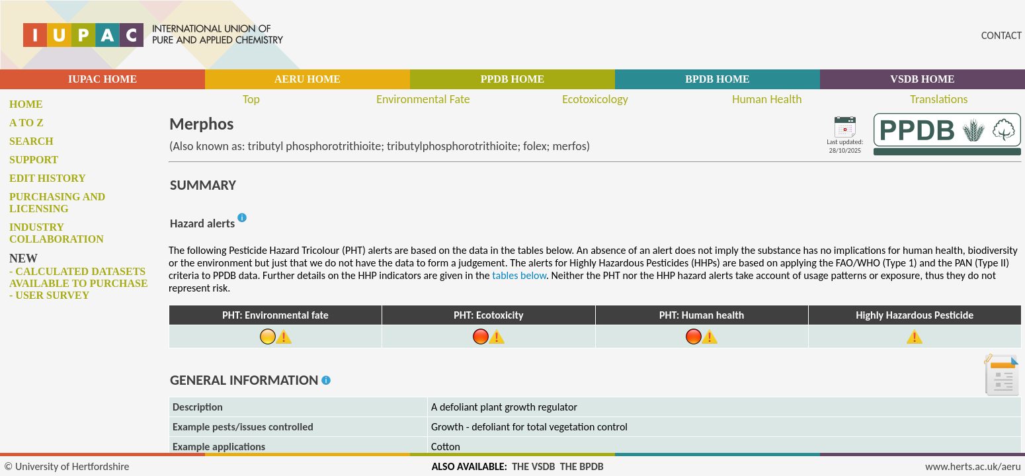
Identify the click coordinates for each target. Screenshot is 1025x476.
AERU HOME (307, 79)
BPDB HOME (717, 79)
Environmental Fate (423, 99)
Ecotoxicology (595, 99)
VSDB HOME (922, 79)
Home (26, 104)
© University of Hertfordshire (67, 466)
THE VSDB (533, 466)
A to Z (26, 122)
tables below (519, 275)
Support (33, 159)
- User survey (49, 295)
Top (251, 99)
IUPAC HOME (102, 79)
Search (31, 141)
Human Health (767, 99)
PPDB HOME (512, 79)
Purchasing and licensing (57, 202)
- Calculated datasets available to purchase (78, 277)
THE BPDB (582, 466)
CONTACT (1001, 35)
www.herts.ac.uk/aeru (973, 466)
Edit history (47, 178)
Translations (938, 99)
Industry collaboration (56, 233)
